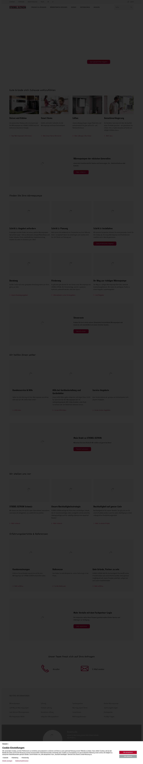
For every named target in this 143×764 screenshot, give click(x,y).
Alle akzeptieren (128, 752)
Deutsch (5, 744)
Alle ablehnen (128, 756)
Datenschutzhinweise (21, 761)
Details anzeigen (7, 761)
